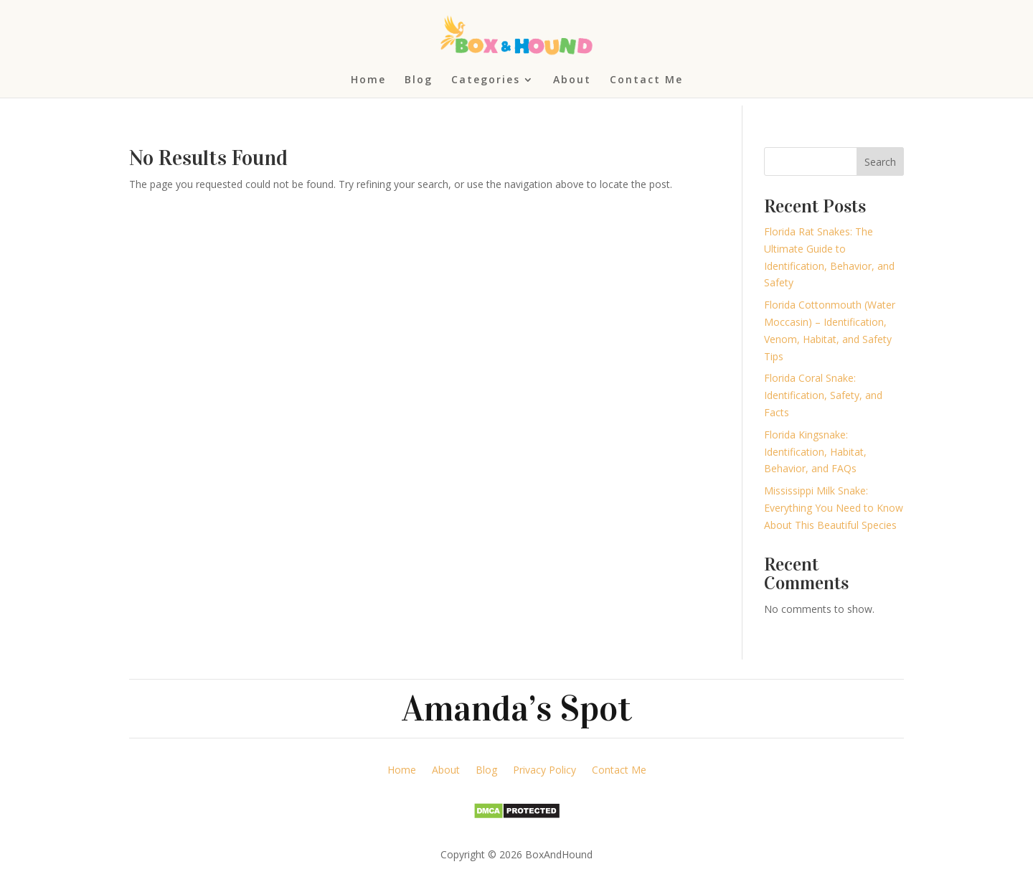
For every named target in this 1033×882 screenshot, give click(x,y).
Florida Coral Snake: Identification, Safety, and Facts (823, 395)
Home (368, 80)
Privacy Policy (544, 771)
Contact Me (646, 80)
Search (880, 162)
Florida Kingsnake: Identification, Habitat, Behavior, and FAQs (815, 452)
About (572, 80)
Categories (485, 80)
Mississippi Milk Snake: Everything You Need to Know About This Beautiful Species (833, 508)
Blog (419, 80)
